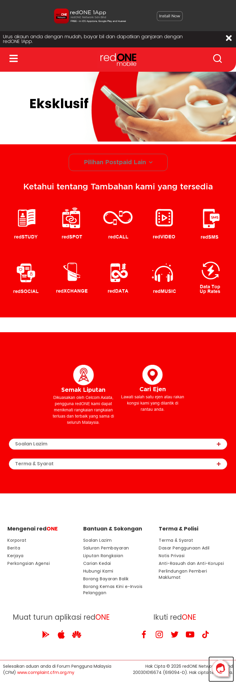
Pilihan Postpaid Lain (118, 164)
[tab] (118, 445)
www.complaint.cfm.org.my (45, 674)
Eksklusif (59, 105)
